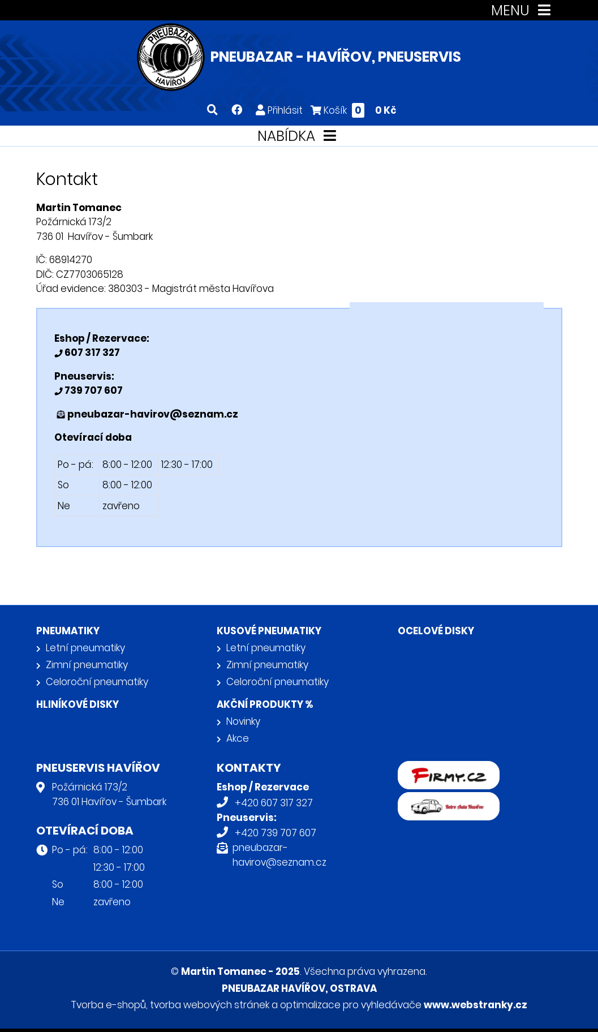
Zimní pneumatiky (87, 665)
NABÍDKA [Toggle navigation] (299, 136)
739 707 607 (93, 390)
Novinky (243, 721)
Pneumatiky (68, 631)
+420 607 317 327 (274, 803)
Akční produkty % (265, 704)
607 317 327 (91, 352)
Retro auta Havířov (441, 799)
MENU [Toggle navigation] (523, 10)
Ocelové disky (436, 631)
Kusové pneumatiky (269, 631)
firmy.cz (416, 768)
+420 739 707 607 (275, 833)
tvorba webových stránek (209, 1005)
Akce (237, 738)
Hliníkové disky (77, 704)
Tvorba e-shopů (108, 1005)
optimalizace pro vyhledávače (350, 1005)
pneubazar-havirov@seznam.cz (152, 414)
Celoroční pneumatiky (97, 682)
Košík (354, 110)
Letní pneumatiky (85, 648)
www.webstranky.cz (475, 1005)
